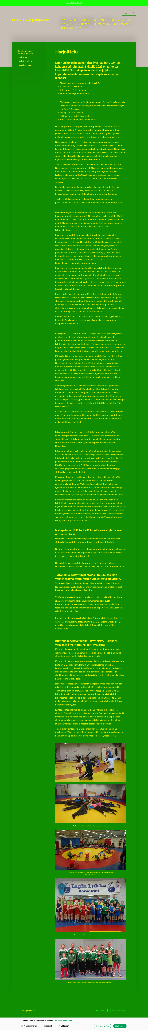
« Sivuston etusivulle (74, 3)
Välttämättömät (29, 1026)
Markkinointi (62, 1026)
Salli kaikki (120, 1026)
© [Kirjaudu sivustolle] (23, 1010)
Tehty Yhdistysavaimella (118, 1010)
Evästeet (100, 1011)
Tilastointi (46, 1026)
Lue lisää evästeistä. (63, 1021)
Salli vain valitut (102, 1026)
